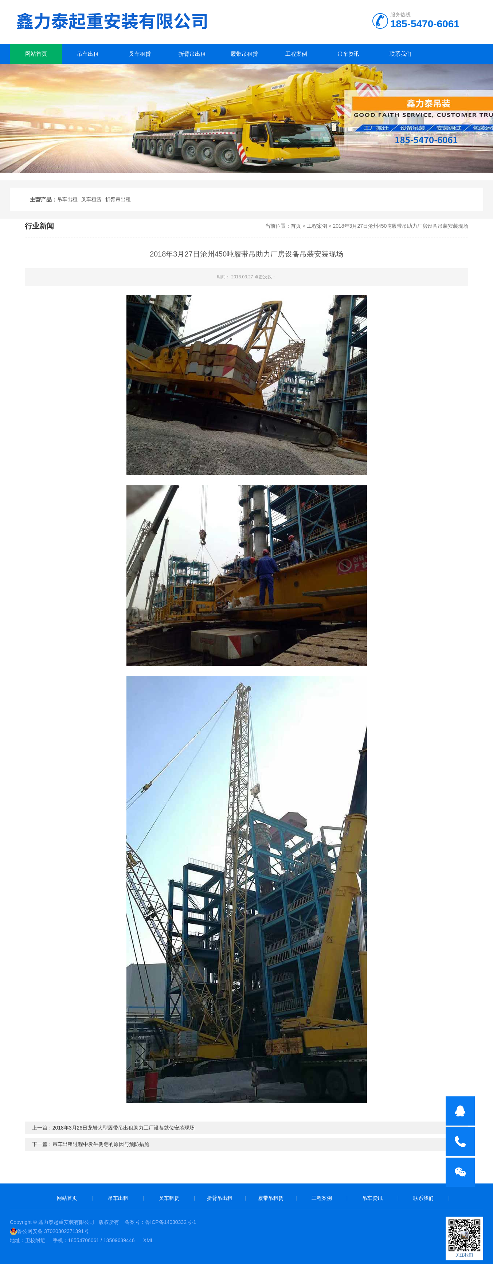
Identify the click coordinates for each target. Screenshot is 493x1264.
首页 (296, 226)
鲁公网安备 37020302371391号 (49, 1231)
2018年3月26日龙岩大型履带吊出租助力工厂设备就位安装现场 (123, 1128)
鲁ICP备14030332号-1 (170, 1222)
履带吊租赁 (244, 54)
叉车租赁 (140, 54)
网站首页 (36, 54)
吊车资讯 (348, 54)
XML (148, 1240)
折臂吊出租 (192, 54)
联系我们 (400, 54)
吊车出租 (88, 54)
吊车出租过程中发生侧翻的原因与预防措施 (100, 1144)
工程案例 (296, 54)
